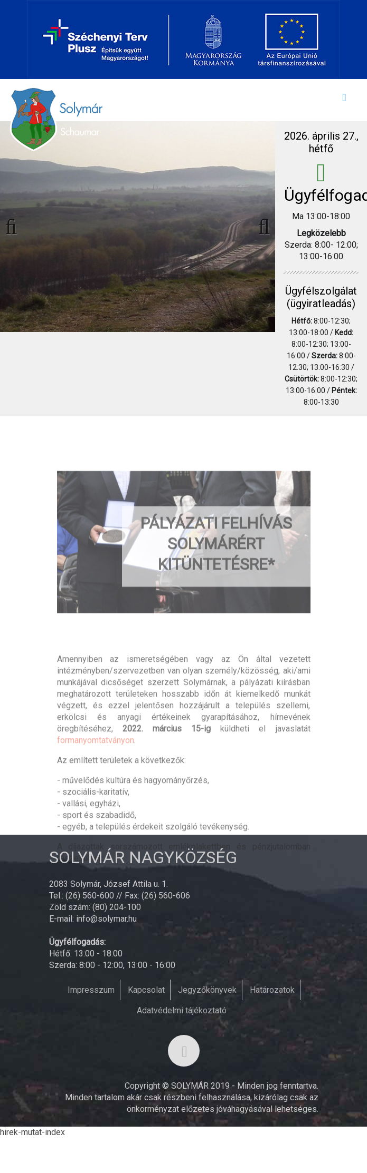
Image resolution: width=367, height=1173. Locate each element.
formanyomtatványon (95, 789)
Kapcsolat (146, 990)
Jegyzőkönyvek (207, 990)
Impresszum (91, 990)
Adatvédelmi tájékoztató (182, 1010)
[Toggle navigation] (344, 100)
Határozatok (272, 990)
